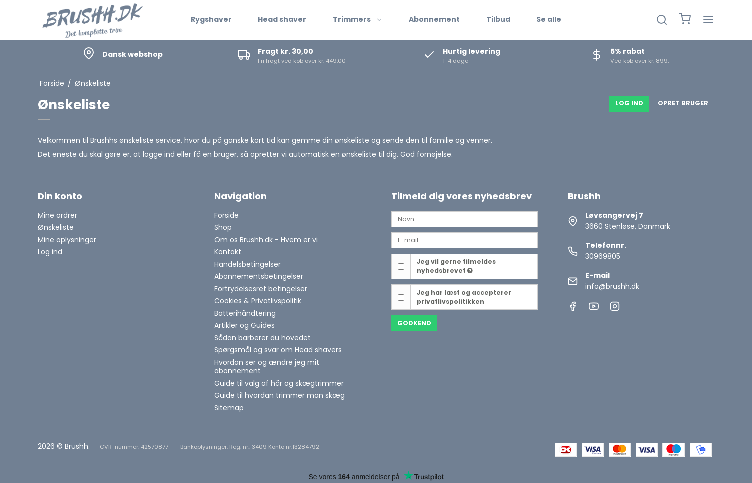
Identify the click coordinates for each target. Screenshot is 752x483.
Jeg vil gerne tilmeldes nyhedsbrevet (456, 266)
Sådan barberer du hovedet (262, 338)
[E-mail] (464, 240)
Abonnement (434, 19)
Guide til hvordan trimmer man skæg (279, 395)
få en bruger (215, 155)
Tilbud (498, 19)
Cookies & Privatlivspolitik (257, 301)
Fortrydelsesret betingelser (260, 289)
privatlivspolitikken (450, 302)
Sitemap (229, 408)
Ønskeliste (56, 227)
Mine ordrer (57, 215)
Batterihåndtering (245, 313)
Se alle (548, 19)
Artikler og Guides (244, 325)
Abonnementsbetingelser (258, 277)
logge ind (159, 155)
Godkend (414, 323)
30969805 (602, 257)
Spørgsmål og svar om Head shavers (278, 350)
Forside (226, 215)
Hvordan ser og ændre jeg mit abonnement (266, 367)
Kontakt (227, 252)
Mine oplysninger (67, 240)
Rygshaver (211, 19)
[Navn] (464, 219)
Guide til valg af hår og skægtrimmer (279, 383)
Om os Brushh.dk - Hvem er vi (266, 240)
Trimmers (358, 19)
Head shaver (282, 19)
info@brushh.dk (612, 287)
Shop (223, 227)
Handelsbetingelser (247, 265)
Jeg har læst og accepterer (464, 297)
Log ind (50, 252)
